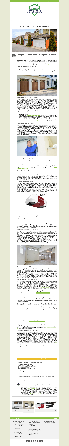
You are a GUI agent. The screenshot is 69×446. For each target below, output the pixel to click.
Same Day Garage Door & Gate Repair (35, 430)
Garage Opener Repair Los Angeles (19, 428)
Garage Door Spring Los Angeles (52, 410)
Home (14, 18)
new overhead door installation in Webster (40, 343)
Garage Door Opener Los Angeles (40, 410)
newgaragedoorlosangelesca (33, 57)
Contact (54, 18)
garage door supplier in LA (32, 388)
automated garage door (45, 287)
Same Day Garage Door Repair (35, 393)
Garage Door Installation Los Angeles (41, 18)
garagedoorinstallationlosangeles (23, 57)
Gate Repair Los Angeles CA (33, 433)
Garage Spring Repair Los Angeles (19, 429)
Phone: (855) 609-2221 (32, 425)
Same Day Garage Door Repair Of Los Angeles (30, 444)
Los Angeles (48, 64)
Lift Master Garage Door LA (33, 434)
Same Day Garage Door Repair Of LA (25, 56)
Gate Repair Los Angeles (17, 436)
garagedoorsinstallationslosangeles (42, 57)
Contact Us (52, 418)
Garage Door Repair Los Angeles (24, 18)
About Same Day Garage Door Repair (35, 429)
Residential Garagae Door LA (18, 432)
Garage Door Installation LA (18, 425)
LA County (22, 307)
